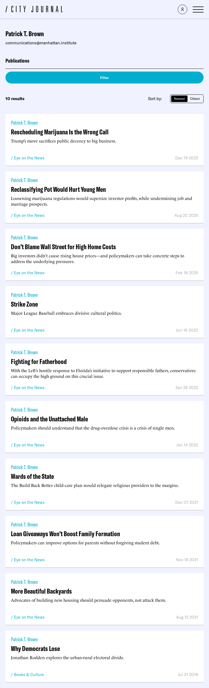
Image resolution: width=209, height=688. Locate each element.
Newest (179, 99)
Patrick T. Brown (24, 122)
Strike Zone (24, 304)
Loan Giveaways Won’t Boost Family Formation (65, 533)
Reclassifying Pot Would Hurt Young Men (58, 189)
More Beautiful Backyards (41, 591)
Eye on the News (29, 158)
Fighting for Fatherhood (39, 361)
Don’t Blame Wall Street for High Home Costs (63, 246)
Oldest (195, 99)
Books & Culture (29, 674)
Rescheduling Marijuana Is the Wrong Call (60, 131)
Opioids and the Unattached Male (49, 418)
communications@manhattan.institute (40, 43)
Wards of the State (32, 476)
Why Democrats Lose (35, 648)
